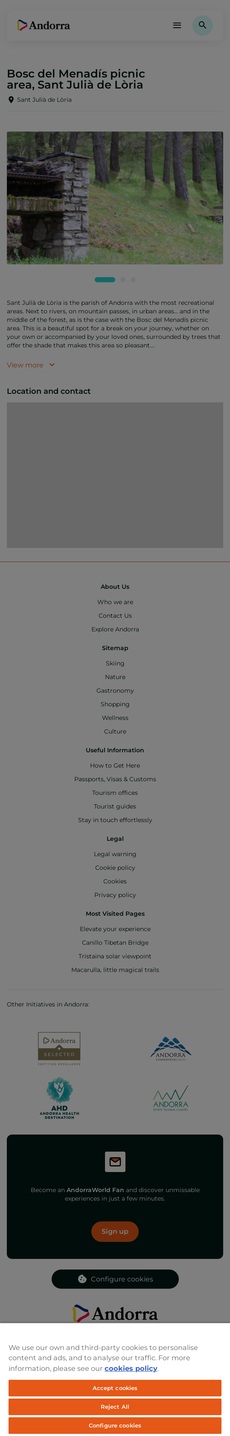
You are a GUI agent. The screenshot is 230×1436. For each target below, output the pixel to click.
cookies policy (131, 1368)
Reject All (115, 1406)
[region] (115, 1379)
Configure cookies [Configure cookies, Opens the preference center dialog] (115, 1425)
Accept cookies (115, 1387)
